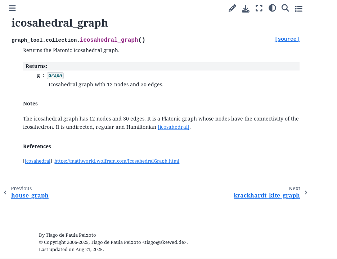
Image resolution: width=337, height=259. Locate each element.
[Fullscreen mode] (259, 8)
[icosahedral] (173, 127)
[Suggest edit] (232, 8)
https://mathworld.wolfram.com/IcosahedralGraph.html (116, 161)
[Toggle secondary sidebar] (298, 8)
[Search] (285, 7)
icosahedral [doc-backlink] (37, 161)
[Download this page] (245, 9)
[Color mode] (272, 7)
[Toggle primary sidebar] (12, 8)
